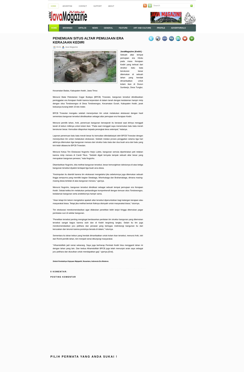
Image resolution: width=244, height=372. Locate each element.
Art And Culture (142, 28)
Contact (83, 6)
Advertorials (178, 28)
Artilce (82, 28)
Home (53, 6)
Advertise (67, 6)
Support (98, 6)
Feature (123, 28)
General (108, 28)
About (111, 6)
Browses (67, 28)
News (95, 28)
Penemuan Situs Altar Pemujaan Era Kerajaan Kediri (88, 40)
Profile (161, 28)
